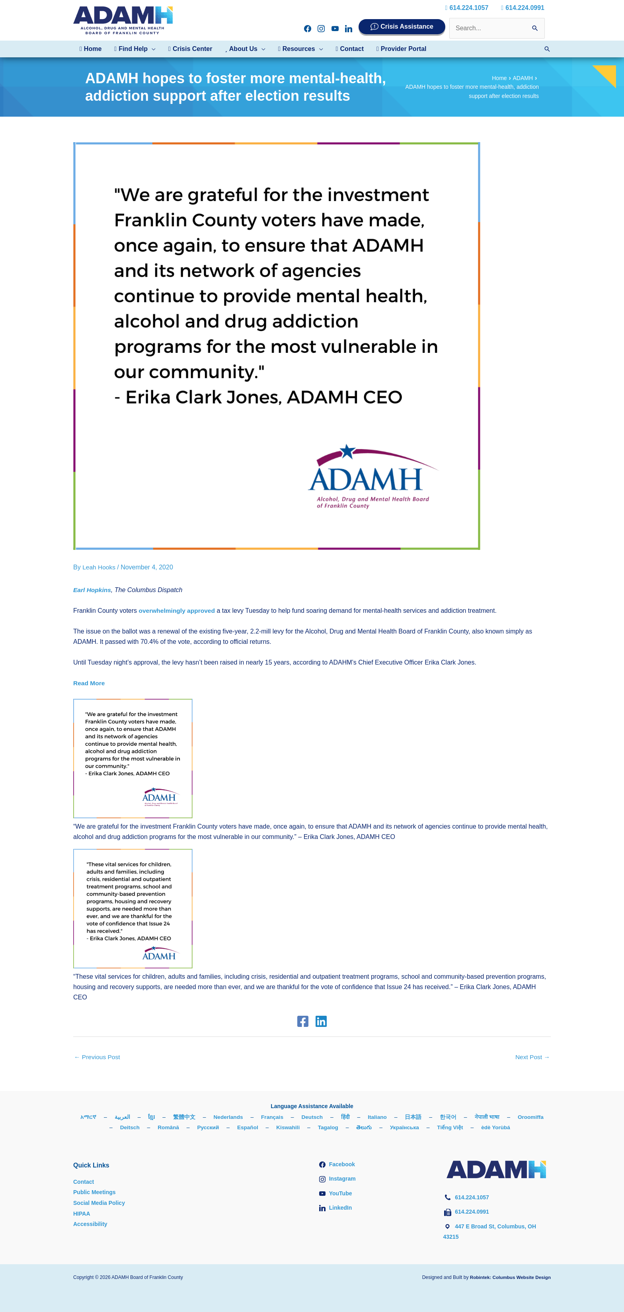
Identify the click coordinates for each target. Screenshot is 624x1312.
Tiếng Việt (471, 1127)
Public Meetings (94, 1192)
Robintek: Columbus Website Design (509, 1277)
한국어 (468, 1117)
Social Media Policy (99, 1203)
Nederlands (246, 1117)
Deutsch (331, 1117)
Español (266, 1127)
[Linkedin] (320, 1021)
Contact (83, 1182)
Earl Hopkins (92, 589)
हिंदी (365, 1117)
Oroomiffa (105, 1127)
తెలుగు (384, 1127)
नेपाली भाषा (507, 1117)
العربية (140, 1117)
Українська (425, 1127)
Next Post (532, 1057)
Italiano (397, 1117)
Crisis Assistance (406, 26)
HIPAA (81, 1213)
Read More (89, 683)
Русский (225, 1127)
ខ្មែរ (169, 1117)
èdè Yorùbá (517, 1127)
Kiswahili (307, 1127)
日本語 (433, 1117)
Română (185, 1127)
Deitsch (146, 1127)
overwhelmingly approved (178, 610)
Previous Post (97, 1057)
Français (290, 1117)
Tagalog (348, 1127)
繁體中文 (202, 1117)
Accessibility (90, 1224)
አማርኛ (106, 1117)
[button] (135, 49)
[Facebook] (303, 1021)
